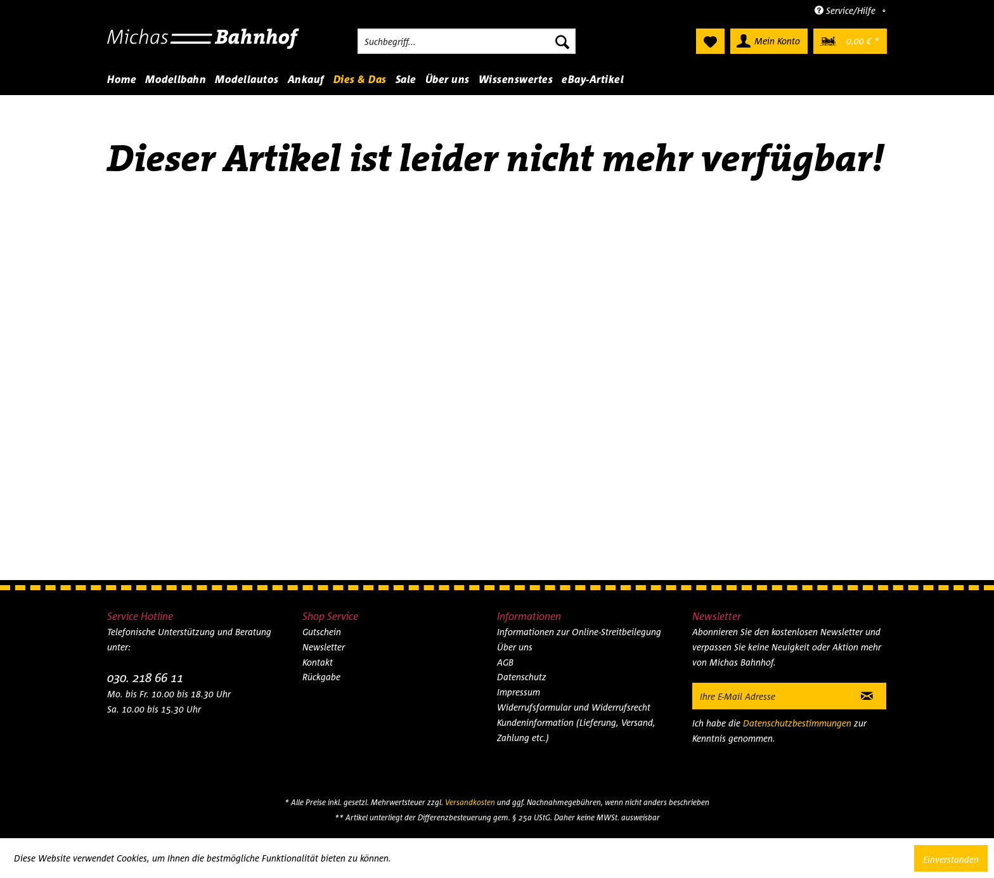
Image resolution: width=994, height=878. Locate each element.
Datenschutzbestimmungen (797, 723)
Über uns (514, 647)
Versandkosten (470, 802)
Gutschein (321, 631)
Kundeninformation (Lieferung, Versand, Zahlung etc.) (576, 730)
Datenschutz (521, 676)
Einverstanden (951, 859)
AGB (505, 662)
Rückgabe (321, 676)
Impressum (518, 692)
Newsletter (323, 647)
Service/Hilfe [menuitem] (846, 10)
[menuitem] (467, 41)
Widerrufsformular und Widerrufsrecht (573, 707)
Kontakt (317, 662)
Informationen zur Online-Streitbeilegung (579, 631)
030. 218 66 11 (145, 677)
